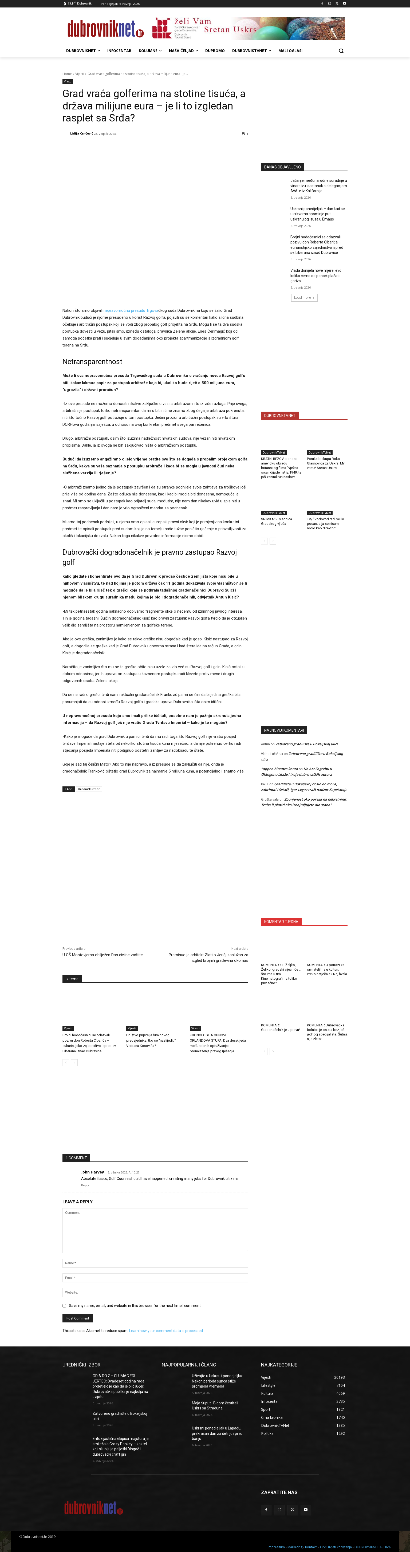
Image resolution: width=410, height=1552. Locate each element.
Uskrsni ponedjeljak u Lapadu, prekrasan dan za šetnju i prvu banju (217, 1433)
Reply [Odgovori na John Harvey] (85, 1185)
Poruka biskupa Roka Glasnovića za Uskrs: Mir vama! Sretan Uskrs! (326, 463)
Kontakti (311, 1547)
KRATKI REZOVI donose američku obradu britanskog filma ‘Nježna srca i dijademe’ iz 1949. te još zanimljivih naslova (281, 468)
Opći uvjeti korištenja (336, 1547)
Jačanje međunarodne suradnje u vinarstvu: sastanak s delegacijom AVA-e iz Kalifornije (318, 185)
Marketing (294, 1547)
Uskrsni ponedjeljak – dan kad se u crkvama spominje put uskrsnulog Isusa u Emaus (317, 214)
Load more (304, 297)
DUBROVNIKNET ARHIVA (372, 1547)
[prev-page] (65, 1062)
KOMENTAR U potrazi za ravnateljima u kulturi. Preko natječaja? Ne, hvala (327, 969)
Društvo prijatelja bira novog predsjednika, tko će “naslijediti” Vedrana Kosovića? (151, 1040)
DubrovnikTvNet (274, 452)
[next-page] (74, 1062)
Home (67, 74)
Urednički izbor (89, 789)
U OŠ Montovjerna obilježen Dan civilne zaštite (102, 954)
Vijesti (79, 74)
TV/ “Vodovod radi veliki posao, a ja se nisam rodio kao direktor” (325, 523)
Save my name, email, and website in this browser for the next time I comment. (135, 1305)
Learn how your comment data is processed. (166, 1331)
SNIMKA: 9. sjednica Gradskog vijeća (276, 521)
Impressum (276, 1547)
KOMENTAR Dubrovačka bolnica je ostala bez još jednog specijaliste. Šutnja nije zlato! (327, 1032)
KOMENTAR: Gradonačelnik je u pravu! (280, 1027)
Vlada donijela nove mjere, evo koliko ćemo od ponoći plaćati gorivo (315, 275)
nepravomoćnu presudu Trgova (131, 310)
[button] (341, 50)
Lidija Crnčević (81, 133)
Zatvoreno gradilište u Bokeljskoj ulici (306, 744)
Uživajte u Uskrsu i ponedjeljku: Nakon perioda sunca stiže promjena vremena (217, 1381)
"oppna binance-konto (279, 768)
